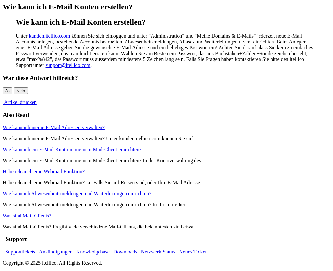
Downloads (125, 251)
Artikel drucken (20, 102)
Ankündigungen (54, 251)
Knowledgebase (92, 251)
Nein (20, 90)
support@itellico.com (68, 65)
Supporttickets (19, 251)
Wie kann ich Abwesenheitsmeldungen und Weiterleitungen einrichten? (77, 193)
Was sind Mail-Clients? (27, 215)
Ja (7, 90)
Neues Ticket (191, 251)
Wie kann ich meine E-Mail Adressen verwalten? (54, 127)
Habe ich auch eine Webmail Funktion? (44, 171)
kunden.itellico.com (49, 36)
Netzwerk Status (158, 251)
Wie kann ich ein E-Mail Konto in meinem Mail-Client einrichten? (72, 149)
